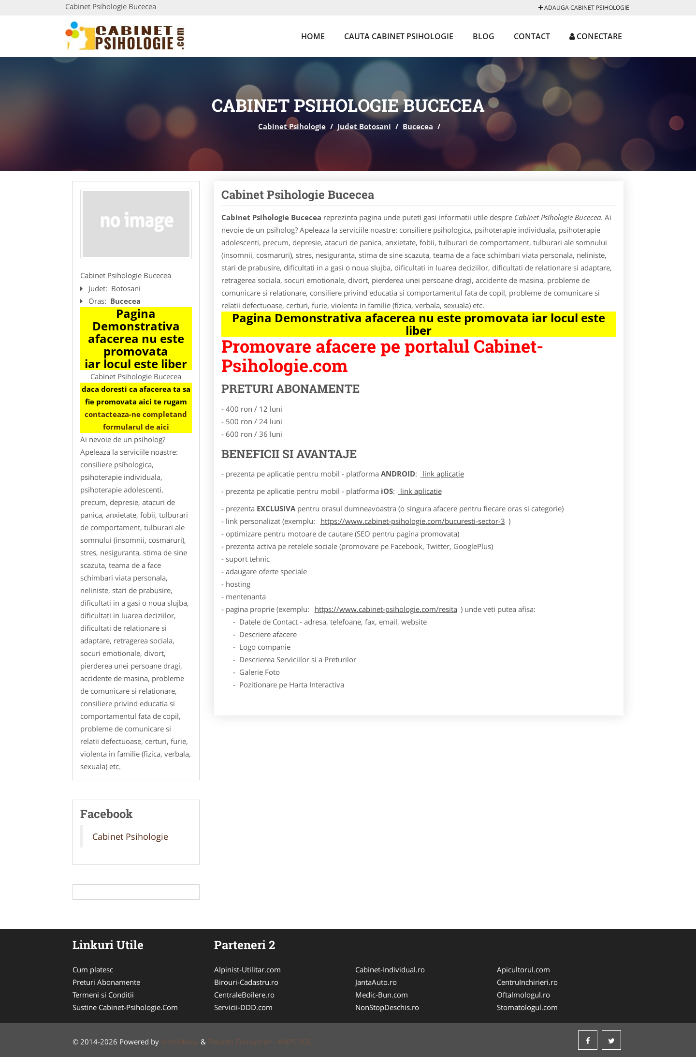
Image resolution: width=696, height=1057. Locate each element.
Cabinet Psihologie (292, 126)
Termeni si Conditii (103, 994)
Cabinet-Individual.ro (390, 969)
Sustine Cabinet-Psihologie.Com (125, 1007)
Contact (532, 36)
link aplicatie (442, 473)
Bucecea (418, 126)
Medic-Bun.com (381, 994)
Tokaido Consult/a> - (243, 1041)
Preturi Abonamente (106, 982)
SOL (305, 1041)
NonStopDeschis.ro (387, 1007)
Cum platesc (92, 969)
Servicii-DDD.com (243, 1007)
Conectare (595, 36)
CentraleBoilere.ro (244, 994)
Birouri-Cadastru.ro (246, 982)
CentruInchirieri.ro (527, 982)
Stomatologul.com (527, 1007)
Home (313, 36)
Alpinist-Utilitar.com (247, 969)
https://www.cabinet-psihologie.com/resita (386, 609)
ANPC (287, 1041)
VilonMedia (180, 1041)
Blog (483, 36)
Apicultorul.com (523, 969)
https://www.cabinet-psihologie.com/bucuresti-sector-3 (412, 521)
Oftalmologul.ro (523, 994)
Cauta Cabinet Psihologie (398, 36)
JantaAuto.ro (376, 982)
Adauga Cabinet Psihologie (583, 7)
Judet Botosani (364, 126)
